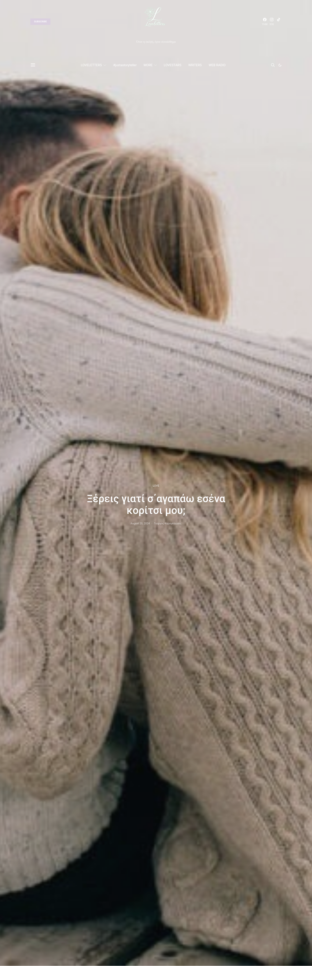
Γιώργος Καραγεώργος (168, 523)
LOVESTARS (172, 65)
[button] (280, 65)
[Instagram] (272, 22)
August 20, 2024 (140, 523)
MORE (148, 65)
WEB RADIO (217, 65)
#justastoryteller (124, 65)
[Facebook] (265, 22)
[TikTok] (279, 22)
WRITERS (195, 65)
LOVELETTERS (91, 65)
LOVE (156, 485)
